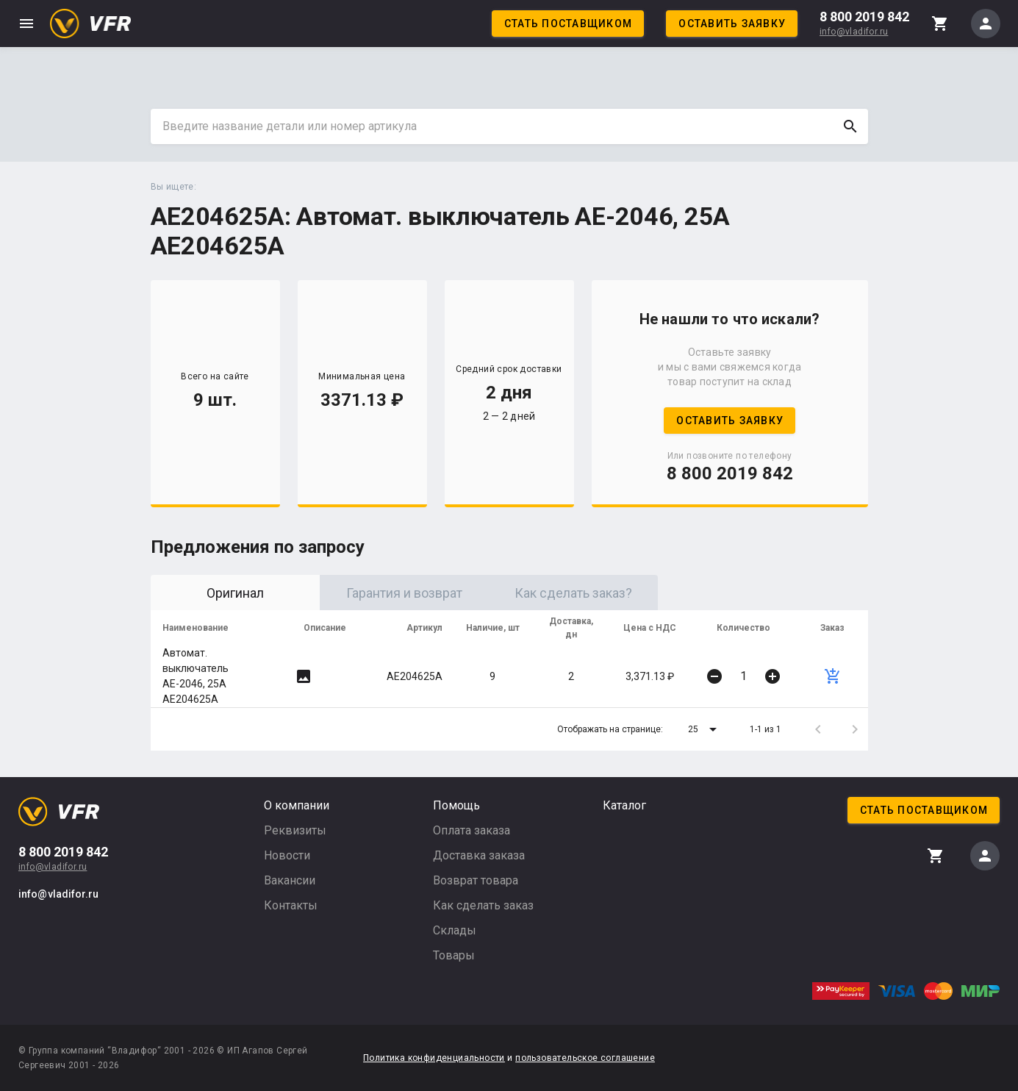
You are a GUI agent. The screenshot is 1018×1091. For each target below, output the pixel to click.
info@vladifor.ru (854, 31)
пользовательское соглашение (585, 1058)
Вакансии (289, 880)
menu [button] (26, 23)
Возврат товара (475, 880)
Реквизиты (295, 830)
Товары (454, 955)
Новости (287, 855)
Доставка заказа (479, 855)
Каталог (624, 805)
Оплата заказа (471, 830)
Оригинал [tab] (235, 593)
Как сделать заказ (483, 905)
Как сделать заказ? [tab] (573, 593)
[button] (705, 729)
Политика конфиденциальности (434, 1058)
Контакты (291, 905)
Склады (454, 930)
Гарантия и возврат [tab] (404, 593)
